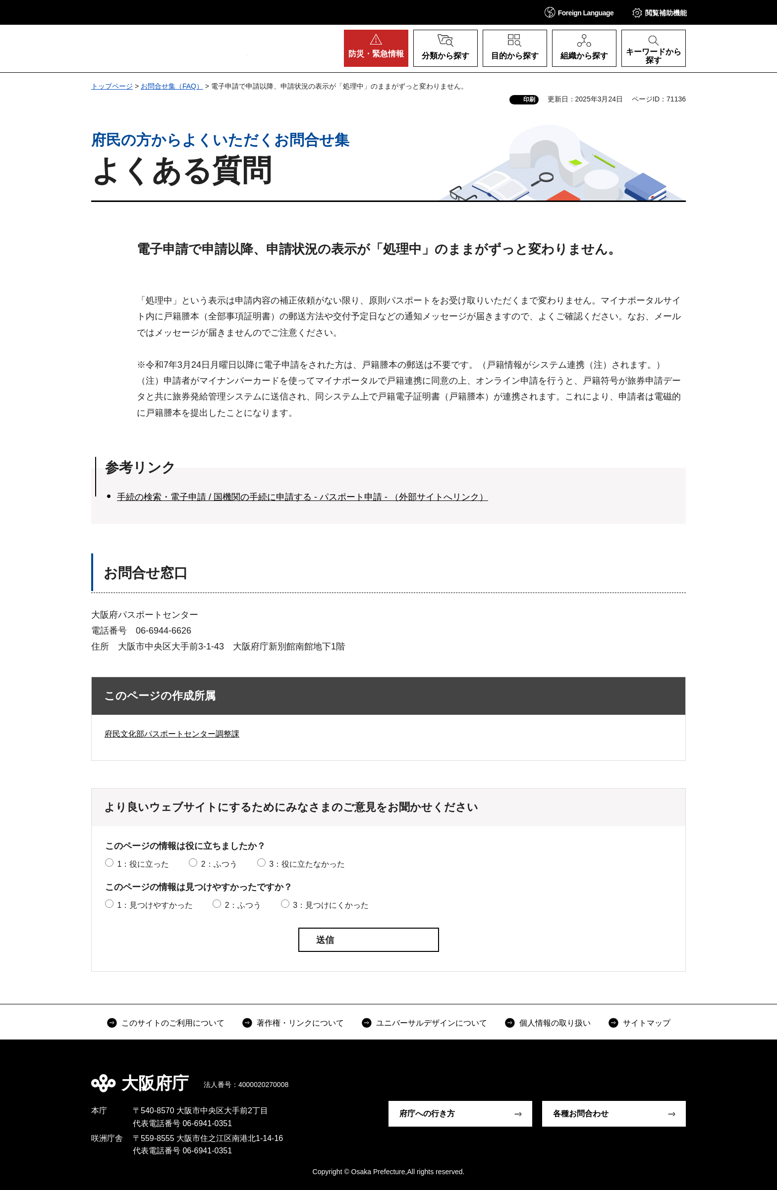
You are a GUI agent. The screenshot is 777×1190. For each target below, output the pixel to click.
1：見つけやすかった (155, 905)
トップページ (112, 86)
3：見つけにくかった (331, 905)
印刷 (529, 99)
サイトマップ (646, 1023)
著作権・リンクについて (300, 1023)
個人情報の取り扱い (555, 1023)
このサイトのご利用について (172, 1023)
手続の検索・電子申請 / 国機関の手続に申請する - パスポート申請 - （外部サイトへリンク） (302, 497)
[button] (579, 12)
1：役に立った (143, 864)
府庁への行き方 (427, 1113)
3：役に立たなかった (307, 864)
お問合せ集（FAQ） (172, 86)
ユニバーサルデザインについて (431, 1023)
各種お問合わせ (581, 1113)
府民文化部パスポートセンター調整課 (172, 734)
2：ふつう (219, 864)
